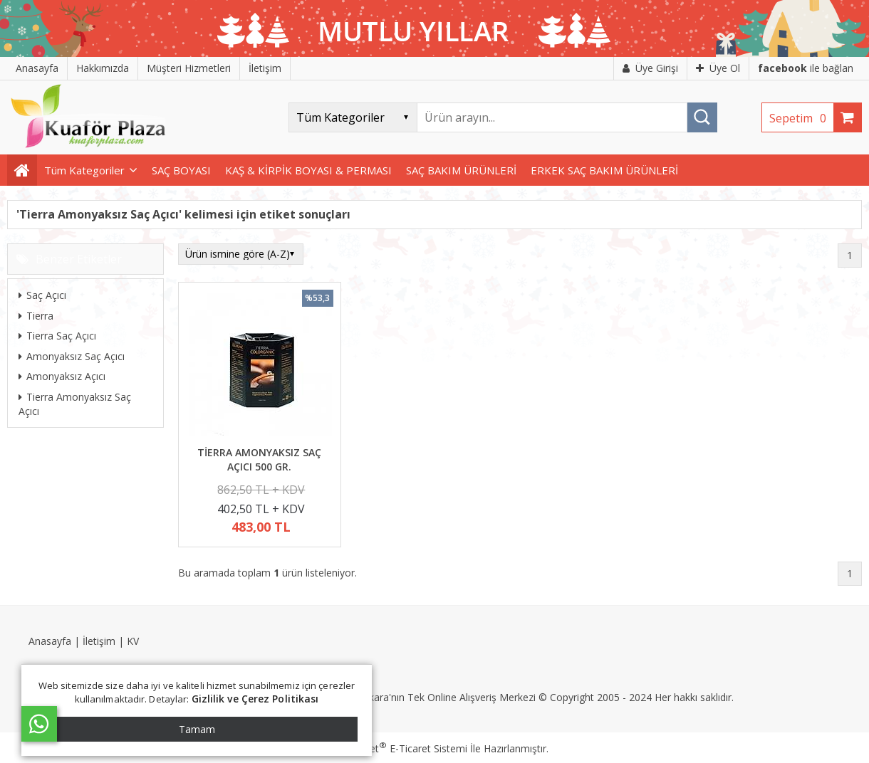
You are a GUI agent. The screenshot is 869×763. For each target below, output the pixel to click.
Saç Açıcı (42, 295)
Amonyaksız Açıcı (62, 376)
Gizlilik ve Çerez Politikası (255, 698)
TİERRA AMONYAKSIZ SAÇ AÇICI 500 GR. (259, 459)
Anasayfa (49, 641)
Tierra (36, 315)
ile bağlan (805, 68)
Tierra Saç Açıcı (57, 335)
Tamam (197, 729)
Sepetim (801, 118)
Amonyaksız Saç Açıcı (72, 356)
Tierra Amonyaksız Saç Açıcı (75, 404)
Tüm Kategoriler (84, 170)
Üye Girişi (650, 68)
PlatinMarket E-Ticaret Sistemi (394, 748)
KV (133, 641)
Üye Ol (718, 68)
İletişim (99, 641)
